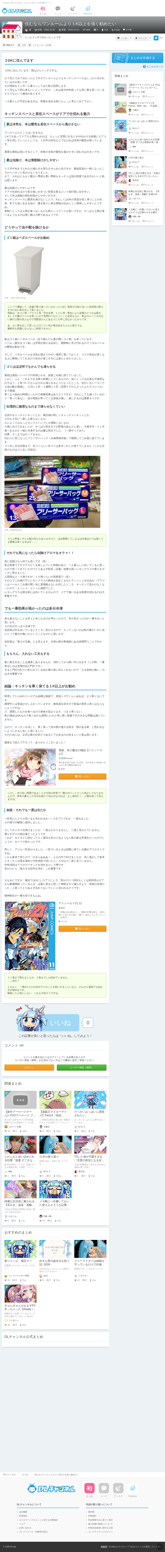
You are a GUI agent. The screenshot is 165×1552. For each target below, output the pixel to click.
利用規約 (23, 1516)
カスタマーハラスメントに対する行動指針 (38, 1520)
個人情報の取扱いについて (100, 1524)
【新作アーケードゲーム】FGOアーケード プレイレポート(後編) (20, 1115)
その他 (128, 29)
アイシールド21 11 (70, 903)
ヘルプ (22, 1524)
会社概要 (23, 1512)
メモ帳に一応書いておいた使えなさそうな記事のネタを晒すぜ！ (54, 1205)
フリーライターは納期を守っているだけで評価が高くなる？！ (89, 1264)
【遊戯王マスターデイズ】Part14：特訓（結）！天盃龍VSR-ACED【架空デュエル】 (143, 106)
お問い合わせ (25, 1528)
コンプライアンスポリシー (100, 1532)
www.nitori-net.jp (18, 298)
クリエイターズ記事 (42, 45)
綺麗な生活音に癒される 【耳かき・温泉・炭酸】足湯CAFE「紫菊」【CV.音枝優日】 (144, 194)
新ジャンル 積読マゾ (18, 1260)
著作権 (91, 1512)
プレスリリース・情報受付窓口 (33, 1532)
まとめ (25, 1474)
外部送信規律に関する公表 (100, 1528)
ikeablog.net (16, 530)
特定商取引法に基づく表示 (100, 1520)
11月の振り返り (49, 1156)
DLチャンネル (17, 10)
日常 (24, 45)
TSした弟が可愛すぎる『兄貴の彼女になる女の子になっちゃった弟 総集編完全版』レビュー (144, 176)
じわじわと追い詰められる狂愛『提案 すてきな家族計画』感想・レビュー (19, 1160)
